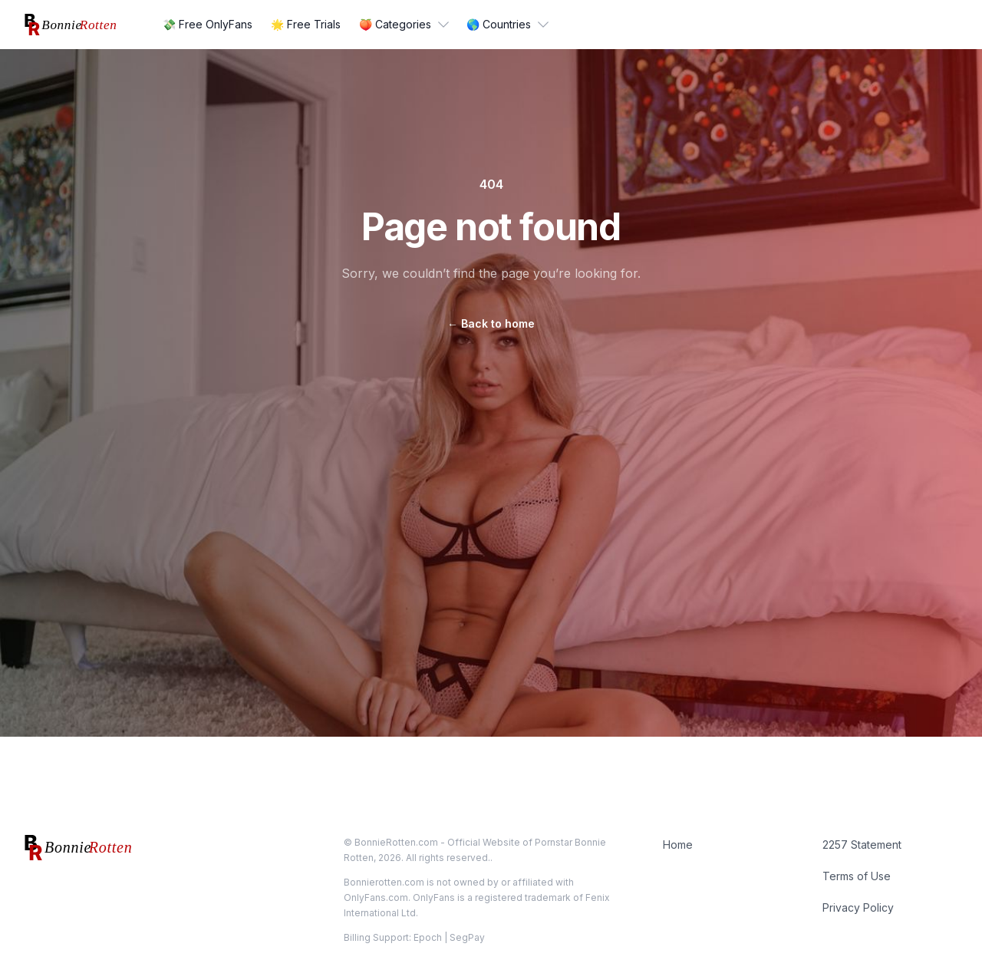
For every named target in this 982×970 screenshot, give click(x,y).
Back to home (491, 323)
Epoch (428, 937)
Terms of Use (856, 876)
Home (678, 844)
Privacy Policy (858, 907)
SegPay (467, 937)
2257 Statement (861, 844)
